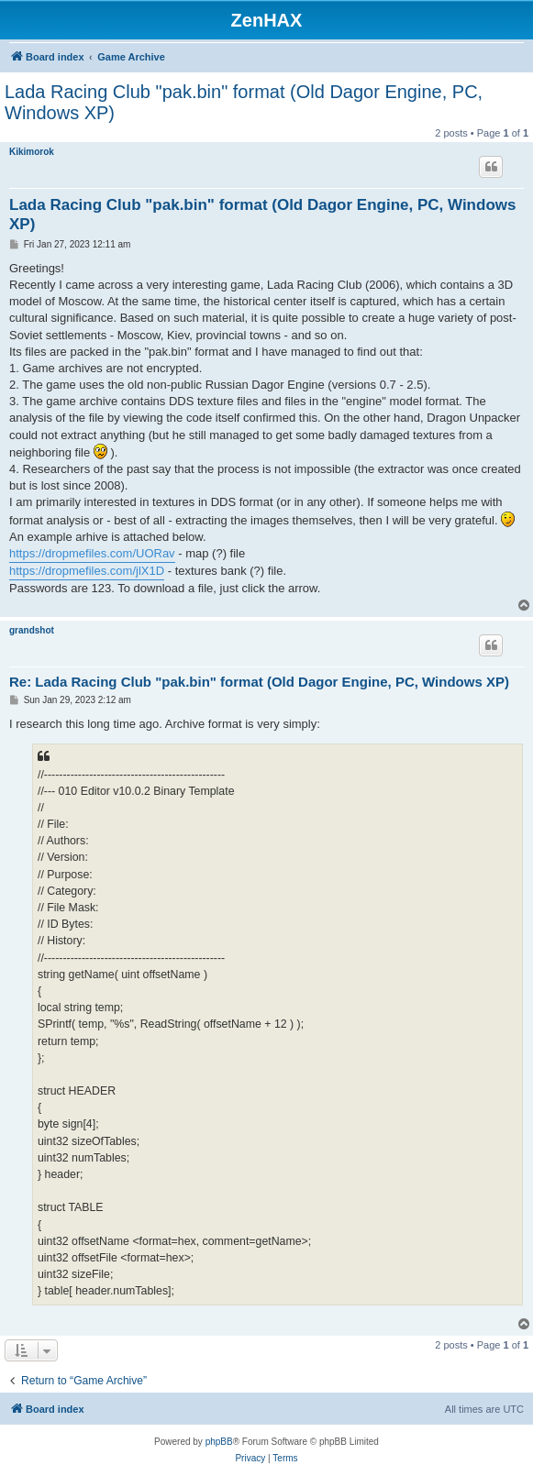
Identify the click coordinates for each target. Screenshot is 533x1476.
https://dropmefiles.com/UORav (92, 553)
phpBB (219, 1442)
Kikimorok (31, 152)
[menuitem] (250, 1458)
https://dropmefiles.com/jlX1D (86, 571)
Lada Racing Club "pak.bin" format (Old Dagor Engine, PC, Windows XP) (244, 102)
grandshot (31, 630)
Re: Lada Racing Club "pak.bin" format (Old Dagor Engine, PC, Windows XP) (259, 681)
